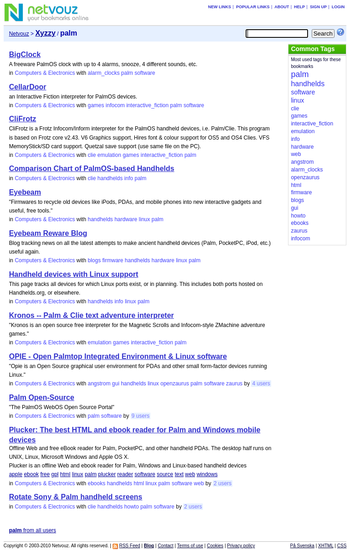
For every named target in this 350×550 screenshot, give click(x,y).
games (96, 105)
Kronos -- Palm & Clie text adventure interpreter (91, 315)
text (179, 474)
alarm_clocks (103, 73)
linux (144, 219)
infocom (115, 105)
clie (92, 155)
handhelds (110, 178)
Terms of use (190, 545)
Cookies (215, 545)
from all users (32, 530)
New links (220, 7)
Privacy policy (241, 545)
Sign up (318, 7)
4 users (261, 383)
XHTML (326, 545)
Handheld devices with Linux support (74, 274)
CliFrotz (22, 119)
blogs (94, 260)
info (128, 178)
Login (338, 7)
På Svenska (302, 545)
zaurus (234, 383)
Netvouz (19, 34)
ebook (31, 474)
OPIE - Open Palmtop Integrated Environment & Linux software (118, 356)
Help (299, 7)
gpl (54, 474)
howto (131, 506)
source (165, 474)
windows (206, 474)
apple (15, 474)
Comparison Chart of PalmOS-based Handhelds (92, 168)
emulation (109, 155)
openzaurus (174, 383)
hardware (125, 219)
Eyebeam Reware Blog (48, 233)
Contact (165, 545)
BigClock (25, 54)
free (45, 474)
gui (115, 383)
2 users (223, 483)
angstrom (99, 383)
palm (127, 73)
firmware (112, 260)
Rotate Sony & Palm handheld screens (76, 497)
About (281, 7)
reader (125, 474)
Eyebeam (25, 192)
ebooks (96, 483)
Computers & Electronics (45, 73)
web (190, 474)
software (144, 73)
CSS (342, 545)
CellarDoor (27, 87)
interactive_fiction (147, 105)
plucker (107, 474)
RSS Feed (129, 545)
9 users (140, 416)
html (65, 474)
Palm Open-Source (41, 397)
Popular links (253, 7)
